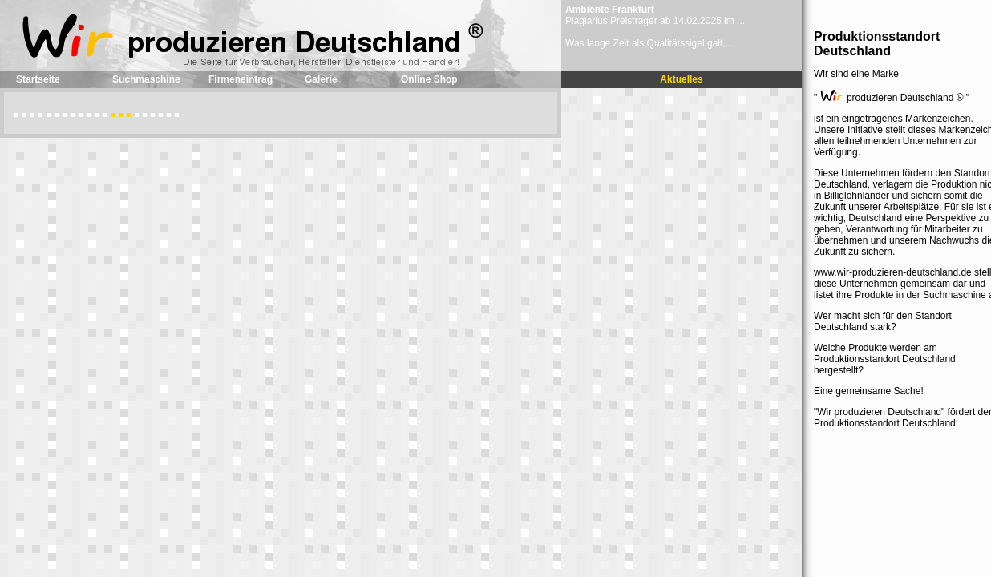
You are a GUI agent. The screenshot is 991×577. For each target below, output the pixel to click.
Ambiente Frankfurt (609, 9)
